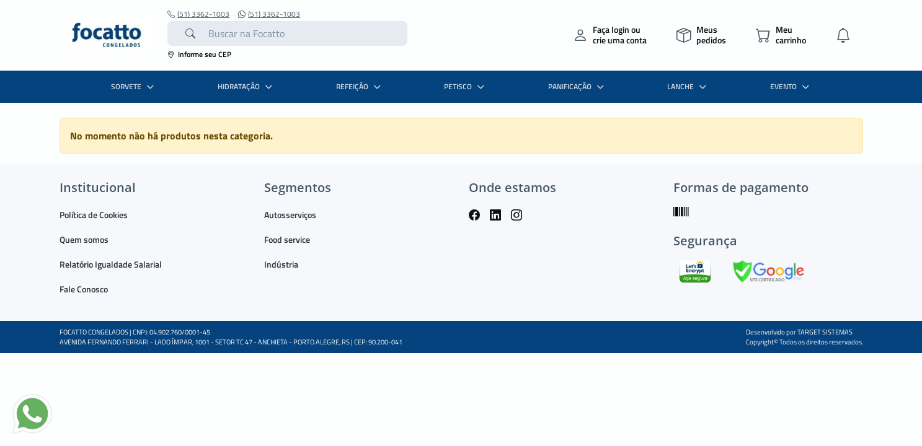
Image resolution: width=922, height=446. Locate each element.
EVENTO (791, 86)
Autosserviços (290, 214)
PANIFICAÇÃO (577, 86)
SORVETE (134, 86)
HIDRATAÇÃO (246, 86)
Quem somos (84, 239)
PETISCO (465, 86)
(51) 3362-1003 (198, 14)
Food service (287, 239)
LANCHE (688, 86)
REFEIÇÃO (360, 86)
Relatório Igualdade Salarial (111, 264)
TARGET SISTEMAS (825, 332)
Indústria (281, 264)
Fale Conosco (84, 288)
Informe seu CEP (199, 54)
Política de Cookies (94, 214)
